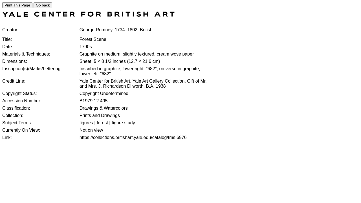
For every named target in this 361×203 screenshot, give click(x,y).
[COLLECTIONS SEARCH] (88, 15)
